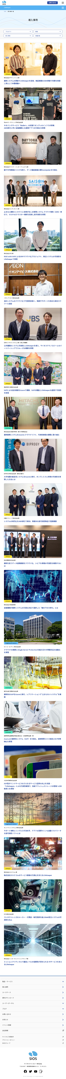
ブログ (4, 1009)
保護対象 (37, 36)
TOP (5, 11)
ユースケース (6, 992)
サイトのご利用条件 (8, 1037)
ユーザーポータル (8, 1003)
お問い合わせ (52, 3)
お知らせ (5, 1020)
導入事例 (5, 987)
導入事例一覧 (11, 11)
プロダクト (8, 31)
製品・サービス (7, 981)
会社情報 (5, 1030)
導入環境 (7, 36)
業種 (36, 31)
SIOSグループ (6, 1043)
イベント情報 (6, 1025)
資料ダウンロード (8, 998)
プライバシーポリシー (8, 1040)
